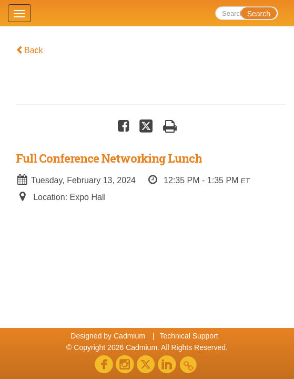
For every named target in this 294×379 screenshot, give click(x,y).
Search (258, 13)
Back (29, 50)
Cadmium (129, 336)
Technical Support (188, 336)
